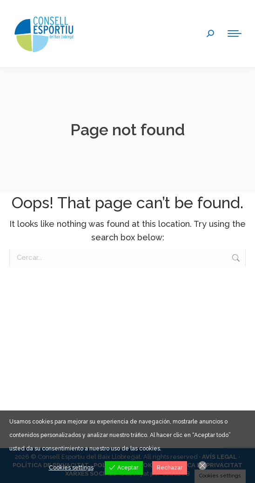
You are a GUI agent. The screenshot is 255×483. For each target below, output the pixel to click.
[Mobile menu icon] (234, 33)
